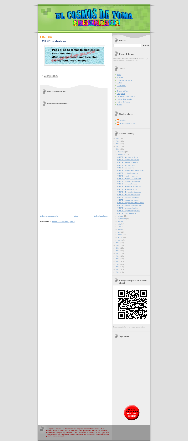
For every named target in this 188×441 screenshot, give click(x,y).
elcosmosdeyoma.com (128, 123)
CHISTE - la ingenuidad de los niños (130, 170)
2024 (118, 144)
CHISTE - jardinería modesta (127, 173)
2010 (118, 272)
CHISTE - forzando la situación (128, 181)
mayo (120, 229)
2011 (118, 269)
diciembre (121, 152)
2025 (118, 141)
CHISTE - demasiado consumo (128, 194)
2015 (118, 259)
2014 (118, 261)
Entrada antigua (101, 216)
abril (119, 232)
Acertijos (120, 77)
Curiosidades (121, 85)
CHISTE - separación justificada (128, 210)
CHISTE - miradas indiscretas (128, 160)
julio (119, 224)
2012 (118, 267)
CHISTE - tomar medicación (127, 208)
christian (123, 120)
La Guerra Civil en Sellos (126, 96)
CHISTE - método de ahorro (127, 162)
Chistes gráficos (123, 91)
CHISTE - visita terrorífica (126, 213)
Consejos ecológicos (124, 80)
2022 (118, 149)
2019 (118, 248)
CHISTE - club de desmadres (128, 200)
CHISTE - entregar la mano (127, 184)
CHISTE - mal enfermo (125, 168)
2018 (118, 251)
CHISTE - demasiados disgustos (129, 192)
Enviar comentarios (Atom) (63, 221)
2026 (118, 138)
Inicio (76, 216)
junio (120, 227)
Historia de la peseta (124, 99)
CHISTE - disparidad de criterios (129, 186)
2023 (118, 146)
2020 (118, 245)
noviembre (122, 154)
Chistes (119, 88)
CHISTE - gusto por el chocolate (129, 178)
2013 (118, 264)
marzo (120, 235)
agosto (120, 221)
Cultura (119, 83)
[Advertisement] (74, 192)
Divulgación (121, 94)
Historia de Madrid (123, 102)
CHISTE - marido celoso (126, 165)
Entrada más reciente (49, 216)
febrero (120, 237)
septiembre (122, 219)
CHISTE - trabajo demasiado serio (129, 205)
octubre (121, 216)
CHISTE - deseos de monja (127, 189)
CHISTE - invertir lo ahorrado (127, 176)
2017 (118, 253)
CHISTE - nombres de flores (127, 157)
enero (120, 240)
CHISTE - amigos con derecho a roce (130, 203)
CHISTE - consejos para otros (128, 197)
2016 (118, 256)
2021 (118, 243)
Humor (119, 104)
